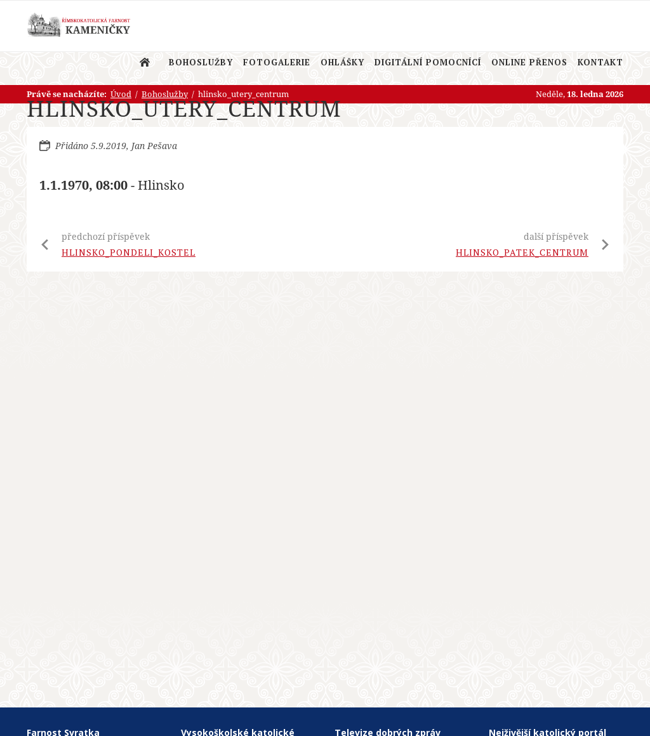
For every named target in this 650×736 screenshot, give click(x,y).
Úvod (145, 62)
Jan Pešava (154, 146)
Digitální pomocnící (428, 62)
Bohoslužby (201, 62)
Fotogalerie (276, 62)
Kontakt (600, 62)
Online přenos (529, 62)
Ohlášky (342, 62)
